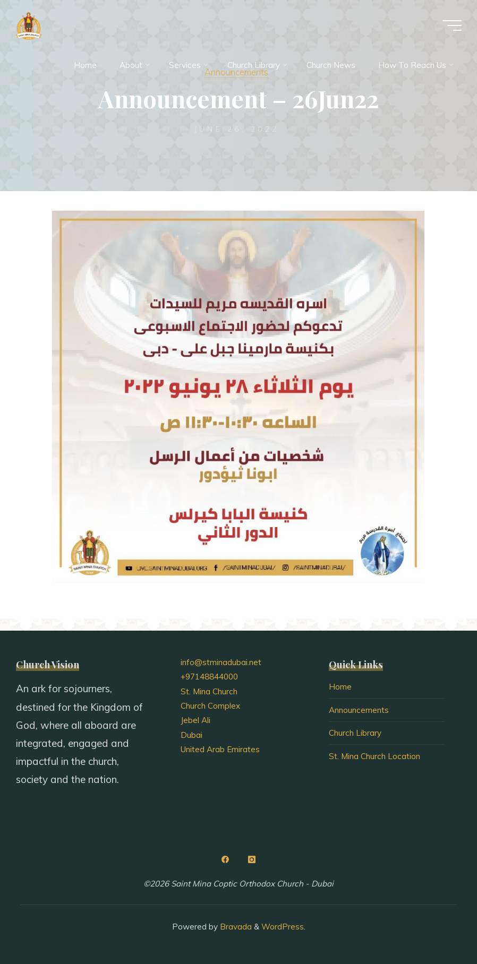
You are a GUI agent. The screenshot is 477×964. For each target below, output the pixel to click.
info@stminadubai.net (221, 662)
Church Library (355, 733)
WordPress (282, 927)
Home (340, 687)
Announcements (359, 710)
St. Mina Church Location (374, 756)
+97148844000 (209, 677)
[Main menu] (451, 25)
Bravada (235, 927)
